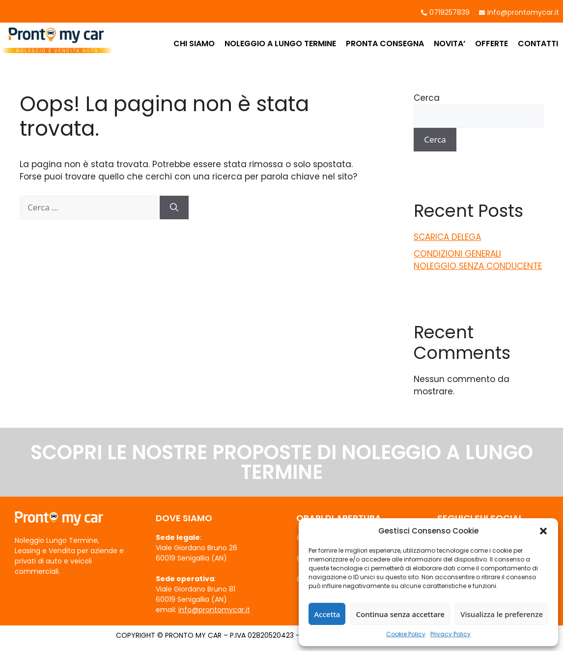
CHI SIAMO (194, 43)
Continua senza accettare (400, 614)
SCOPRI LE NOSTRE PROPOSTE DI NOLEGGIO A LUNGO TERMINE (281, 462)
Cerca (427, 98)
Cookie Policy (405, 634)
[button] (543, 531)
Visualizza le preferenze (501, 614)
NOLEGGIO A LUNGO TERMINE (280, 43)
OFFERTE (491, 43)
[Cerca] (174, 207)
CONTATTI (538, 43)
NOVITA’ (449, 43)
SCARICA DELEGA (447, 237)
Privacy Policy (450, 634)
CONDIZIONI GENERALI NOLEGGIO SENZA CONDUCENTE (478, 260)
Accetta (327, 614)
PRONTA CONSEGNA (385, 43)
